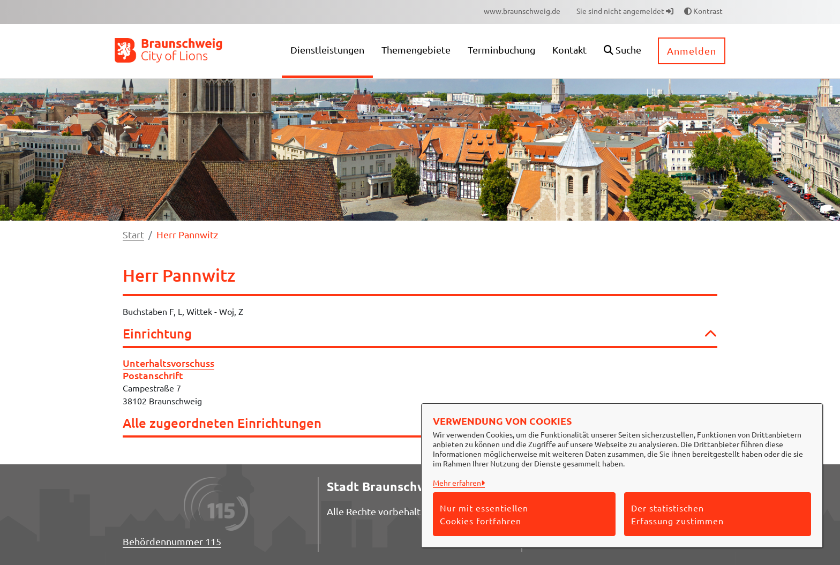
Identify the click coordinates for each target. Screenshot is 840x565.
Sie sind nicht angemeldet (624, 11)
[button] (622, 51)
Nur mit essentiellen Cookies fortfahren (484, 514)
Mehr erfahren (457, 482)
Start (133, 234)
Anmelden (691, 50)
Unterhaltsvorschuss (168, 363)
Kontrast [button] (703, 11)
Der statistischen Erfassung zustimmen (677, 514)
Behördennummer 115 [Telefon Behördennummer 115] (172, 541)
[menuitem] (522, 11)
